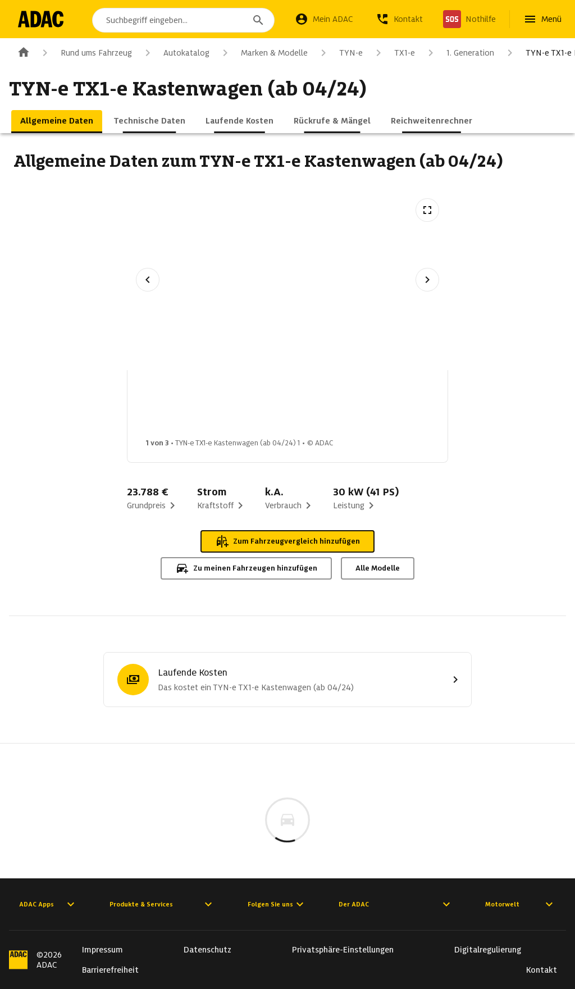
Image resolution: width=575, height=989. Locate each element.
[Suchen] (258, 20)
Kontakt (541, 970)
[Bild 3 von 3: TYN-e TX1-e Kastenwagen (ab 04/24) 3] (354, 407)
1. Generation (459, 53)
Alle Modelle (377, 568)
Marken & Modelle (263, 53)
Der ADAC (396, 904)
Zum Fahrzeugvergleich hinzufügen (287, 541)
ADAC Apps (48, 904)
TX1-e (393, 53)
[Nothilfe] (469, 19)
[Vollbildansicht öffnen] (427, 210)
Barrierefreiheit (110, 970)
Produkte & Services (162, 904)
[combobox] (183, 20)
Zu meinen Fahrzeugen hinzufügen (246, 568)
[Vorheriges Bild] (147, 279)
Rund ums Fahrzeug (85, 53)
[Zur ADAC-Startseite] (40, 19)
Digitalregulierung (487, 950)
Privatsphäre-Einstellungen (343, 950)
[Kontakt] (399, 19)
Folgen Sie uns (277, 904)
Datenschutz (207, 950)
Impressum (102, 950)
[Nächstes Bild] (427, 279)
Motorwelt (520, 904)
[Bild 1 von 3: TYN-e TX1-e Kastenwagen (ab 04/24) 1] (176, 407)
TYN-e (340, 53)
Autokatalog (175, 53)
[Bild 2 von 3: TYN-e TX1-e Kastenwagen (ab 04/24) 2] (265, 407)
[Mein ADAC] (324, 19)
